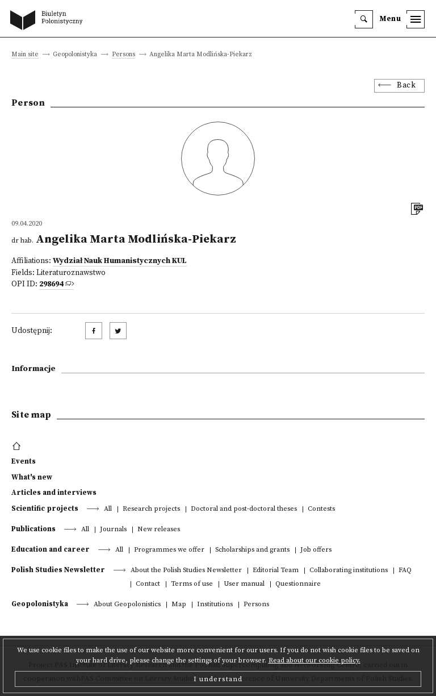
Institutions (215, 605)
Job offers (316, 550)
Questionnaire (298, 584)
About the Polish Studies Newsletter (186, 571)
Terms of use (192, 584)
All (108, 509)
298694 (51, 284)
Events (23, 461)
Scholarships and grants (252, 550)
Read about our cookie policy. (314, 660)
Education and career (50, 549)
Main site (25, 55)
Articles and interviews (54, 492)
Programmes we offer (169, 550)
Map (178, 605)
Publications (33, 529)
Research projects (151, 509)
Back (406, 85)
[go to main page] (48, 21)
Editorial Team (276, 571)
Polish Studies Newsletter (58, 569)
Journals (113, 530)
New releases (158, 530)
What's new (31, 477)
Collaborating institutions (348, 571)
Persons (123, 55)
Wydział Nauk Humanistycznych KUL (120, 261)
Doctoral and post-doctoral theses (244, 509)
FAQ (405, 571)
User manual (244, 584)
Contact (148, 584)
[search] (364, 19)
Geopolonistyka (39, 604)
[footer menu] (17, 446)
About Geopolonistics (127, 605)
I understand (218, 679)
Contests (321, 509)
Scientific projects (44, 508)
